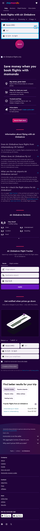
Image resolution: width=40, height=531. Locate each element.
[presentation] (35, 404)
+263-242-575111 (15, 201)
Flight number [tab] (13, 263)
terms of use (25, 370)
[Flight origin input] (21, 25)
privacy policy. (35, 370)
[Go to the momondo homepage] (13, 3)
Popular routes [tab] (9, 389)
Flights (12, 451)
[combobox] (4, 19)
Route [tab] (4, 263)
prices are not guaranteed (10, 430)
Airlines (18, 451)
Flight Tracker (13, 193)
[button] (3, 3)
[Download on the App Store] (17, 515)
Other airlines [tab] (21, 394)
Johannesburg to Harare (11, 408)
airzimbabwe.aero (32, 199)
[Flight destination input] (21, 30)
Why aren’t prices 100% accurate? (21, 443)
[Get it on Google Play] (6, 515)
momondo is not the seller (21, 436)
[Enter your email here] (21, 356)
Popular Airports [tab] (22, 389)
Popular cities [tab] (9, 394)
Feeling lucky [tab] (9, 398)
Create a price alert (28, 109)
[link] (20, 120)
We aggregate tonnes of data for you (21, 440)
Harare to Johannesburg (11, 411)
